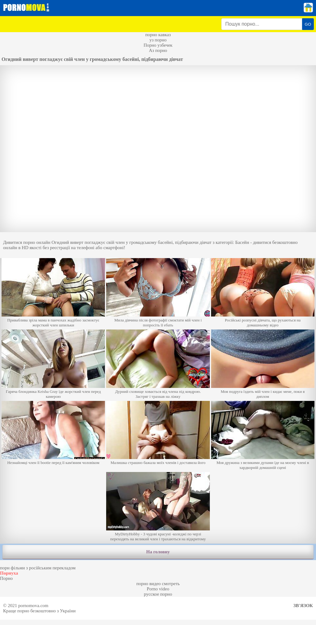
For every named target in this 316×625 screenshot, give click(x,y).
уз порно (158, 39)
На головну (158, 551)
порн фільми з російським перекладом (38, 567)
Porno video (158, 588)
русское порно (158, 594)
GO (308, 24)
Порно (6, 578)
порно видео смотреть (158, 583)
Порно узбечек (158, 45)
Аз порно (158, 50)
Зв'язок (303, 605)
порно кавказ (158, 34)
